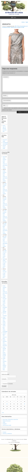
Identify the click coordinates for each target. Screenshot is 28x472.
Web (4, 105)
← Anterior (23, 22)
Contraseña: (4, 379)
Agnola (4, 156)
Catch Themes (17, 442)
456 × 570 (17, 26)
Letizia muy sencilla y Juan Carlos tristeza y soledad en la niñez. (4, 364)
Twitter (4, 422)
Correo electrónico (6, 100)
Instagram (5, 423)
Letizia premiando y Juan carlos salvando (5, 308)
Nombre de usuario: (5, 374)
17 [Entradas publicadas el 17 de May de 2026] (24, 403)
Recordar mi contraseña (8, 383)
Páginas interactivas (7, 420)
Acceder (4, 386)
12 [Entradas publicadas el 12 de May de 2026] (6, 403)
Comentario (5, 76)
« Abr (3, 412)
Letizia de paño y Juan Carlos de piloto (4, 335)
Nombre (4, 95)
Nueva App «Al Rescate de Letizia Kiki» (4, 128)
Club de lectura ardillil (4, 147)
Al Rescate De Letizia (14, 13)
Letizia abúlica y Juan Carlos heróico (4, 320)
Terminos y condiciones (7, 433)
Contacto (4, 432)
